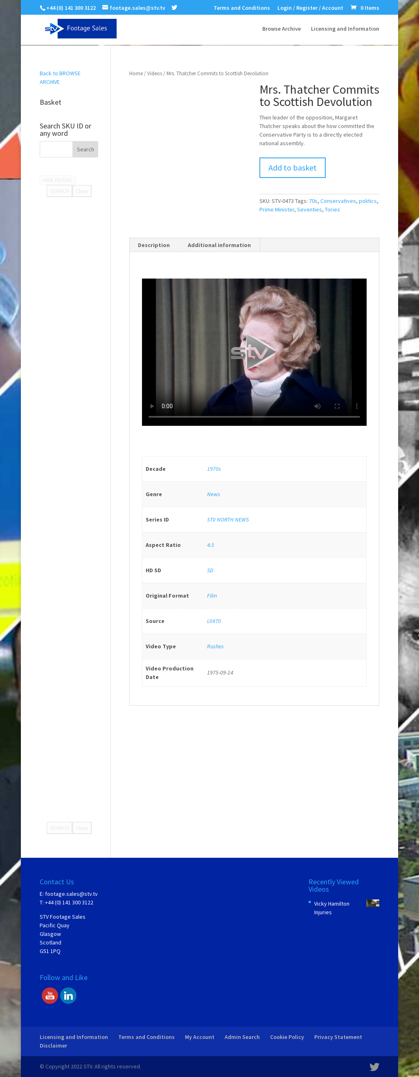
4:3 (210, 545)
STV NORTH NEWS (228, 519)
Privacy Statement (338, 1037)
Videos (154, 73)
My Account (199, 1037)
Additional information (219, 245)
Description (154, 245)
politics (368, 201)
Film (212, 595)
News (213, 494)
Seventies (309, 209)
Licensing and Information (345, 29)
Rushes (215, 646)
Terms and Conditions (242, 8)
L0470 (214, 621)
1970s (214, 468)
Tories (332, 209)
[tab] (154, 245)
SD (210, 570)
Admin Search (242, 1037)
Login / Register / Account (310, 8)
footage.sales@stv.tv (71, 893)
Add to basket (292, 167)
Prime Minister (276, 209)
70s (313, 201)
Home (136, 73)
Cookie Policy (287, 1037)
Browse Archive (281, 29)
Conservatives (338, 201)
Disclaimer (53, 1045)
